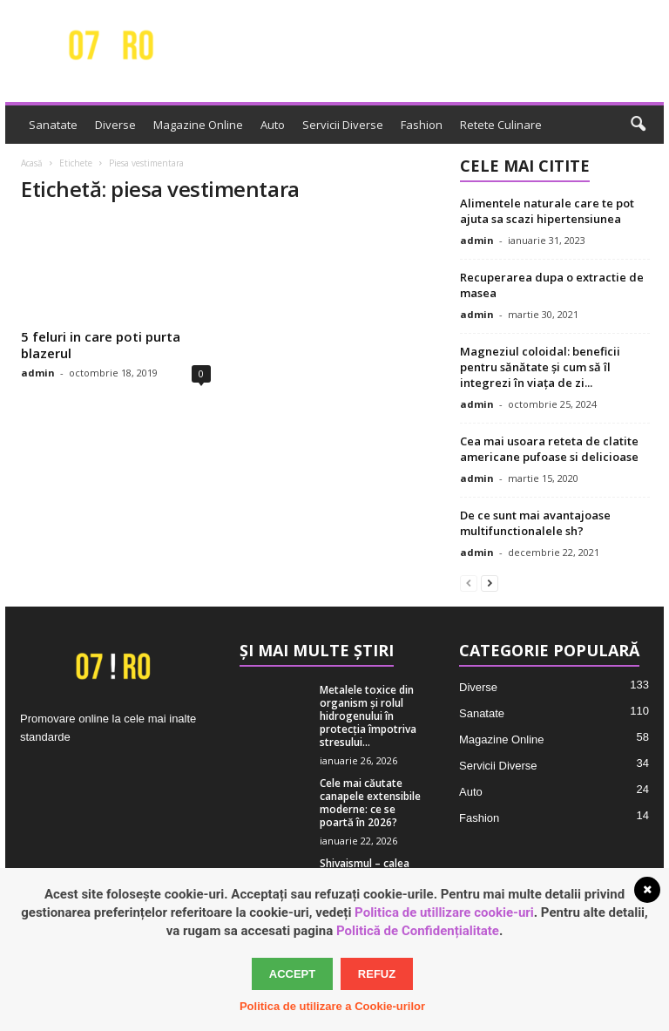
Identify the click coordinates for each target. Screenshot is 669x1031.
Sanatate (53, 124)
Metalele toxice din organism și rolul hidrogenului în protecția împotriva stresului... (368, 716)
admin (38, 372)
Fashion (422, 124)
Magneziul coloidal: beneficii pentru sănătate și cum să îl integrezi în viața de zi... (540, 366)
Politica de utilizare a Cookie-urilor (332, 1006)
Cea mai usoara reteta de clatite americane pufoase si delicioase (549, 449)
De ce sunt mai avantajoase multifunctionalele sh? (535, 523)
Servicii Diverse (342, 124)
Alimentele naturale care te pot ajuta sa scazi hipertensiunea (547, 211)
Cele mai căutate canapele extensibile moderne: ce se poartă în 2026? (370, 803)
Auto (272, 124)
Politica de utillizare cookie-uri (444, 912)
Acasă (32, 163)
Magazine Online (198, 124)
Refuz (376, 973)
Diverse (115, 124)
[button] (637, 124)
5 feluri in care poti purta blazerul (100, 345)
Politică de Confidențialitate (417, 931)
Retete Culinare (501, 124)
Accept (292, 973)
